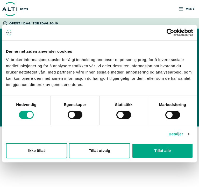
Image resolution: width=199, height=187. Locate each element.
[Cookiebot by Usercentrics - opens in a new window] (170, 32)
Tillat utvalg (99, 150)
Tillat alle (162, 150)
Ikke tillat (36, 150)
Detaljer (176, 134)
